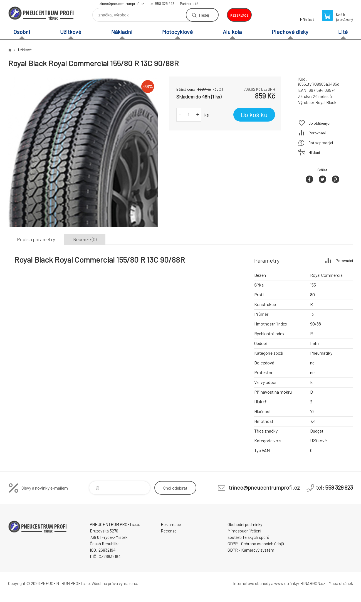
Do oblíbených (320, 123)
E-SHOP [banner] (41, 13)
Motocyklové (177, 31)
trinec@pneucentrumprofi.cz (121, 3)
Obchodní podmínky (245, 524)
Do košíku (254, 115)
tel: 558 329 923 (162, 3)
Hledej (204, 15)
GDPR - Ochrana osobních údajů (256, 543)
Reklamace (171, 524)
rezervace (239, 15)
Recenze (169, 530)
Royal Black (325, 102)
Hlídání (314, 152)
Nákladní (121, 31)
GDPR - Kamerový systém (251, 549)
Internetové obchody (251, 583)
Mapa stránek (340, 583)
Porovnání (317, 132)
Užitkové (70, 31)
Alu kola (232, 31)
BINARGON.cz (312, 583)
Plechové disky (290, 31)
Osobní (21, 31)
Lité (343, 31)
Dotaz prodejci (320, 142)
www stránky (286, 583)
